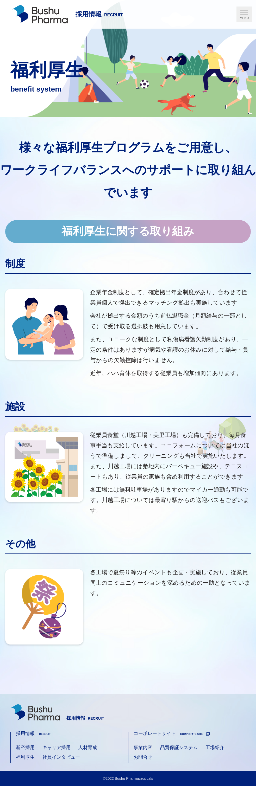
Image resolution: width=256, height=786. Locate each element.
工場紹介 (214, 747)
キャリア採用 (56, 747)
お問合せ (143, 757)
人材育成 (87, 747)
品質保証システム (179, 747)
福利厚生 (25, 757)
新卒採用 (25, 747)
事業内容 (143, 747)
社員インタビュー (61, 757)
